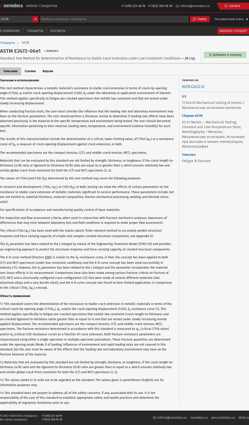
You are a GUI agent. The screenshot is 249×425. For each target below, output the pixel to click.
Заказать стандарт (233, 31)
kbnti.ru (244, 418)
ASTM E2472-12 (193, 86)
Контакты (57, 31)
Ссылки (30, 71)
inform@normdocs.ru (195, 6)
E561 (48, 257)
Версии (48, 71)
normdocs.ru (199, 418)
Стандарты (35, 31)
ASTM (25, 43)
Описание (10, 71)
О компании (10, 31)
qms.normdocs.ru (223, 418)
